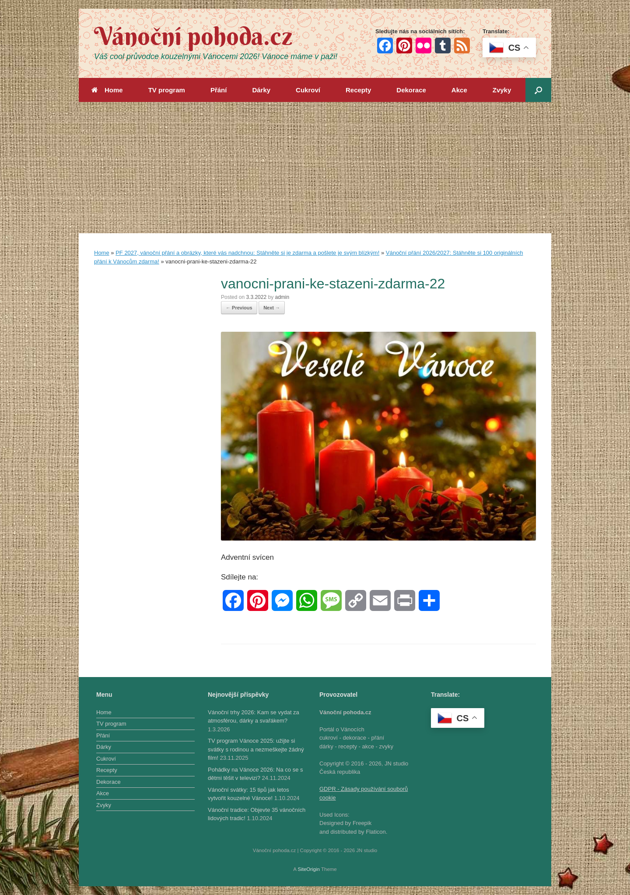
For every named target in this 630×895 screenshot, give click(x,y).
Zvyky (502, 90)
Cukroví (308, 90)
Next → (271, 307)
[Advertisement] (315, 167)
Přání (218, 90)
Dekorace (411, 90)
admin (282, 297)
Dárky (261, 90)
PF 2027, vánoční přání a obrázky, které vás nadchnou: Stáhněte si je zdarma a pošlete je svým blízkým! (247, 252)
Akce (459, 90)
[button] (538, 90)
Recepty (358, 90)
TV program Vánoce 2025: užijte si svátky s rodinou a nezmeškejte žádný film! (256, 749)
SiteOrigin (309, 869)
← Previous (239, 307)
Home (107, 90)
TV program (166, 90)
